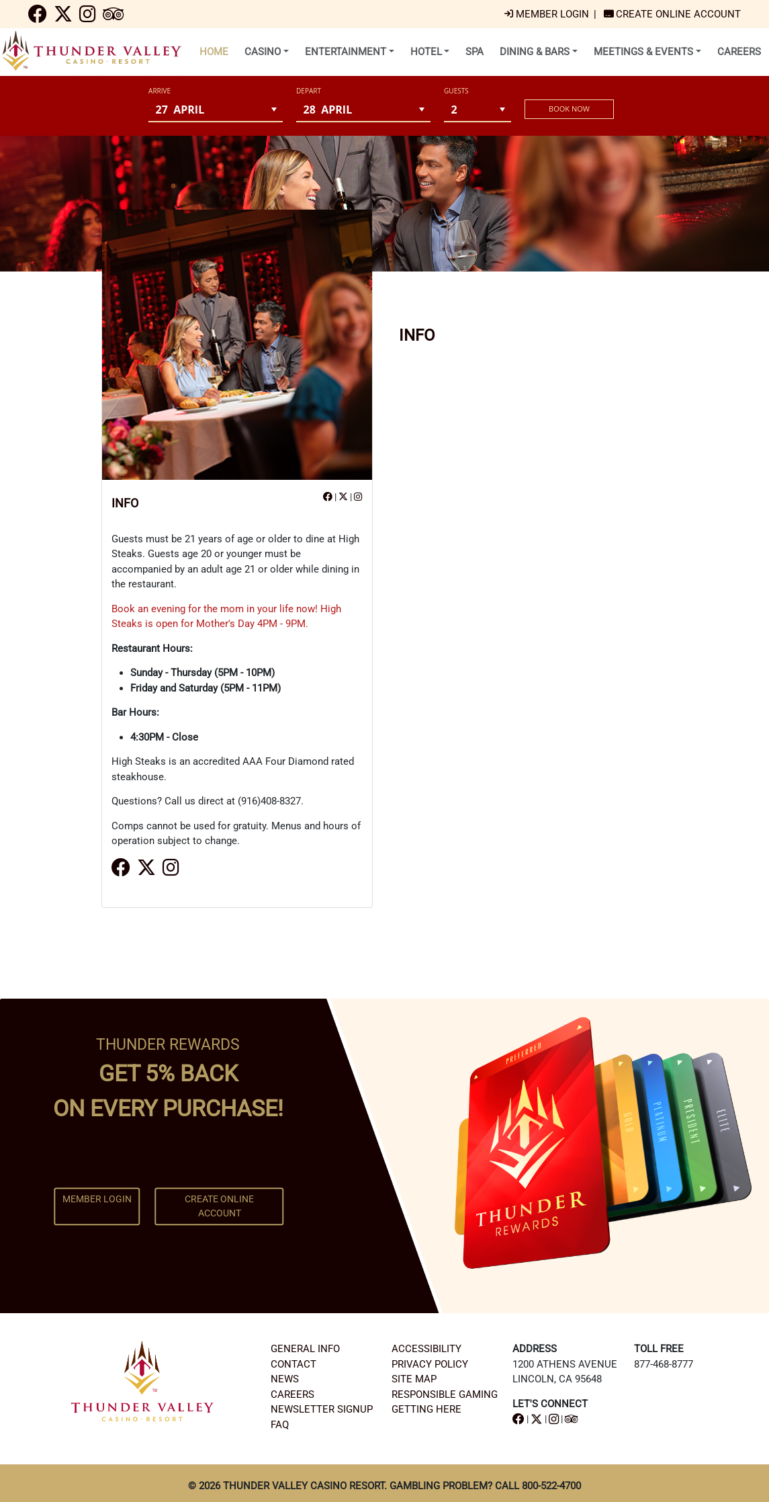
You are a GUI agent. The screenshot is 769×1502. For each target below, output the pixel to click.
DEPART (308, 90)
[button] (274, 109)
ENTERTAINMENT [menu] (345, 52)
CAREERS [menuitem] (739, 52)
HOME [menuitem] (213, 52)
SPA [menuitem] (474, 52)
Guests (456, 90)
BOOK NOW (569, 108)
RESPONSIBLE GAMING (445, 1394)
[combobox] (206, 109)
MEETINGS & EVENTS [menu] (643, 52)
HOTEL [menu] (426, 52)
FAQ (280, 1425)
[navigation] (37, 17)
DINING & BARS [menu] (535, 52)
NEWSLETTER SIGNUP (322, 1409)
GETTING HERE (426, 1409)
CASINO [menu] (262, 52)
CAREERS (292, 1394)
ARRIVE (159, 90)
